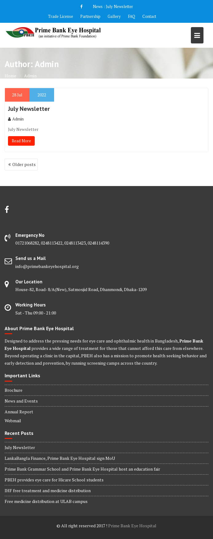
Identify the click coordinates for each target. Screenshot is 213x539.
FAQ (131, 16)
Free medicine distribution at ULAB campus (46, 501)
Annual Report (19, 412)
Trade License (60, 16)
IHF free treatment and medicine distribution (48, 490)
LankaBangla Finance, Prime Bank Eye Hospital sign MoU (60, 458)
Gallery (114, 16)
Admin (16, 119)
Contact (149, 16)
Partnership (90, 16)
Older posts (24, 164)
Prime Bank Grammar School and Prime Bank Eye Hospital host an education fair (82, 469)
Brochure (13, 390)
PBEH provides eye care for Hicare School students (54, 480)
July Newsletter (119, 6)
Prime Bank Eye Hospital (132, 526)
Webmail (13, 421)
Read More (21, 141)
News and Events (21, 401)
